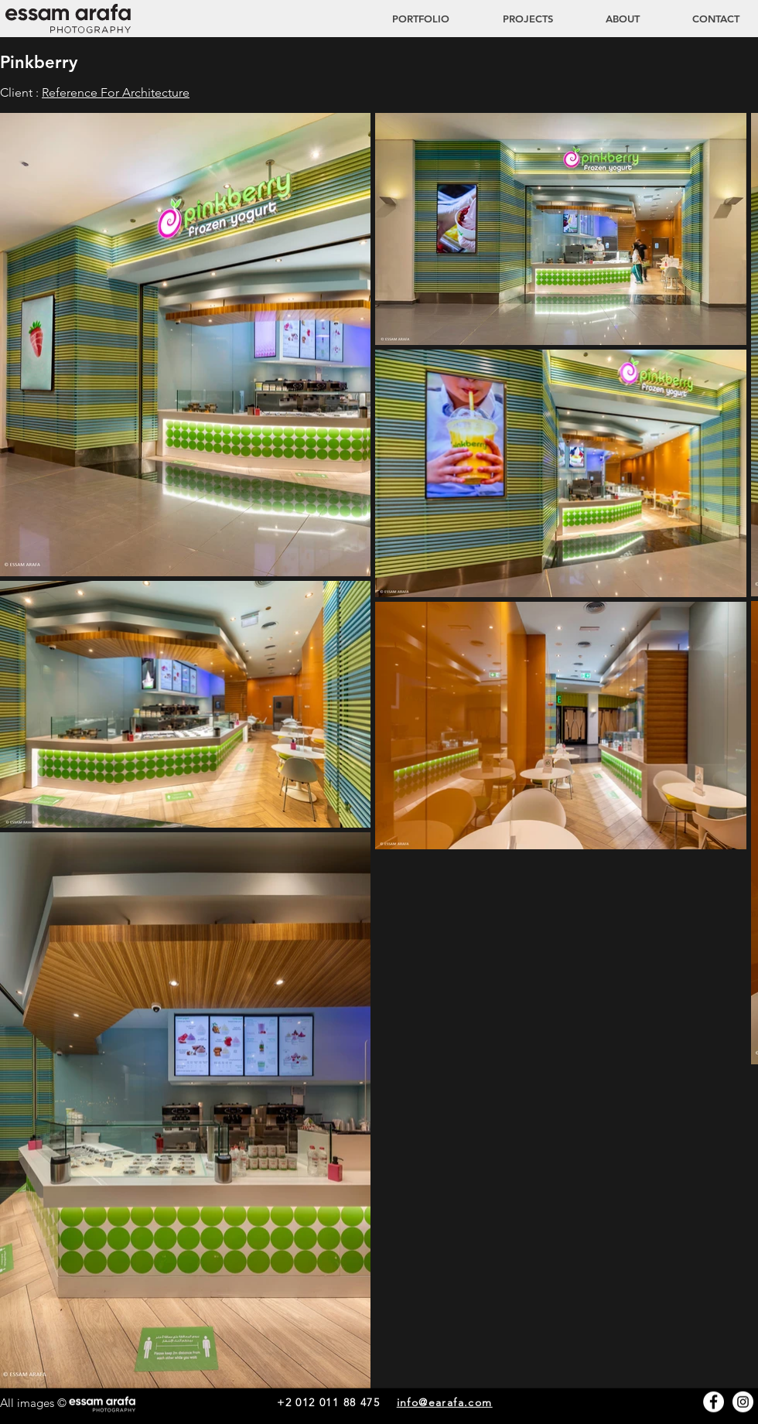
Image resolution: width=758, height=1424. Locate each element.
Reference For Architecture (116, 92)
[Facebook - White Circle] (713, 1402)
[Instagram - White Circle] (742, 1402)
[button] (513, 18)
